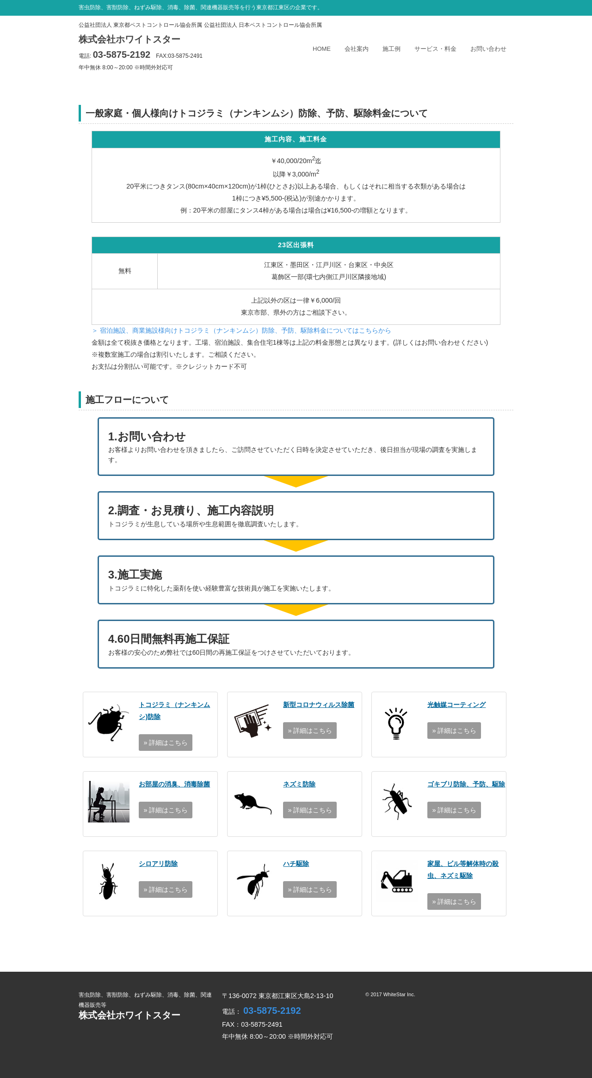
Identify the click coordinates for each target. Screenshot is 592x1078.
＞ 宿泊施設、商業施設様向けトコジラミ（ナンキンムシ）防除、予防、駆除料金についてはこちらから (241, 330)
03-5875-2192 (122, 54)
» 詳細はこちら (165, 742)
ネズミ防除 (299, 784)
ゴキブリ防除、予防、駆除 (466, 784)
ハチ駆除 (296, 863)
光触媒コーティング (456, 704)
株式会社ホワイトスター (129, 39)
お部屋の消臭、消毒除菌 (174, 784)
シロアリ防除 (158, 863)
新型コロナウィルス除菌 (318, 704)
